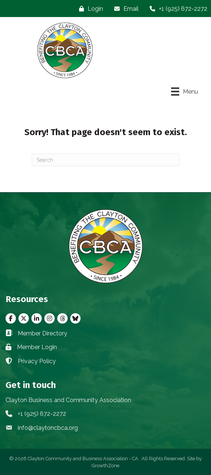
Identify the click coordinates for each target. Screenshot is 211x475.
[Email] (124, 8)
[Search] (106, 160)
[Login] (89, 8)
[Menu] (184, 91)
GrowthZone (105, 465)
